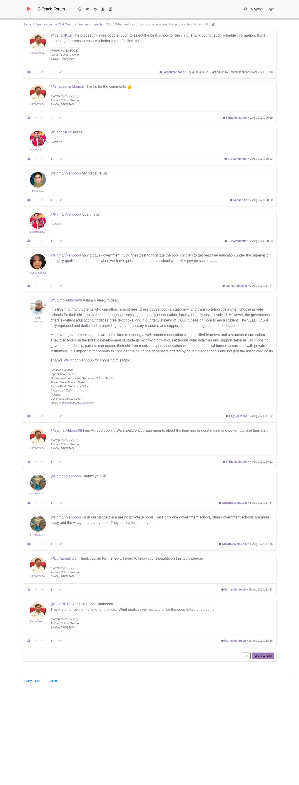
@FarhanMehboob (65, 173)
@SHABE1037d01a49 (68, 604)
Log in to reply (263, 655)
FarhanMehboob (39, 52)
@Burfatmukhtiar (64, 558)
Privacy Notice (31, 681)
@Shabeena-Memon (67, 86)
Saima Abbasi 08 (237, 285)
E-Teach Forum (51, 9)
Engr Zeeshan (238, 416)
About (53, 681)
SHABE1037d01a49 (41, 493)
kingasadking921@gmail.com (76, 402)
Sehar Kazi (38, 190)
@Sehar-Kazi (61, 35)
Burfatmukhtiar (38, 149)
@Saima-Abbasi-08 (66, 300)
